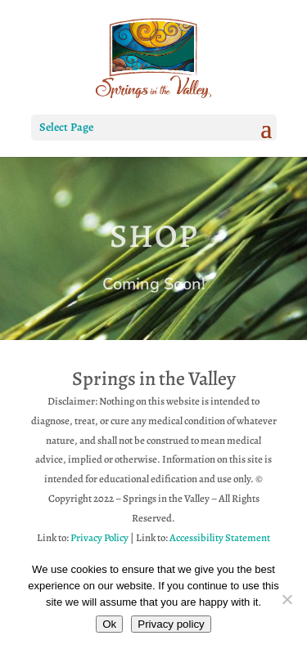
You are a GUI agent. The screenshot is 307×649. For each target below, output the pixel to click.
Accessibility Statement (219, 537)
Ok (109, 624)
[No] (286, 599)
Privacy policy (171, 624)
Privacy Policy (99, 537)
